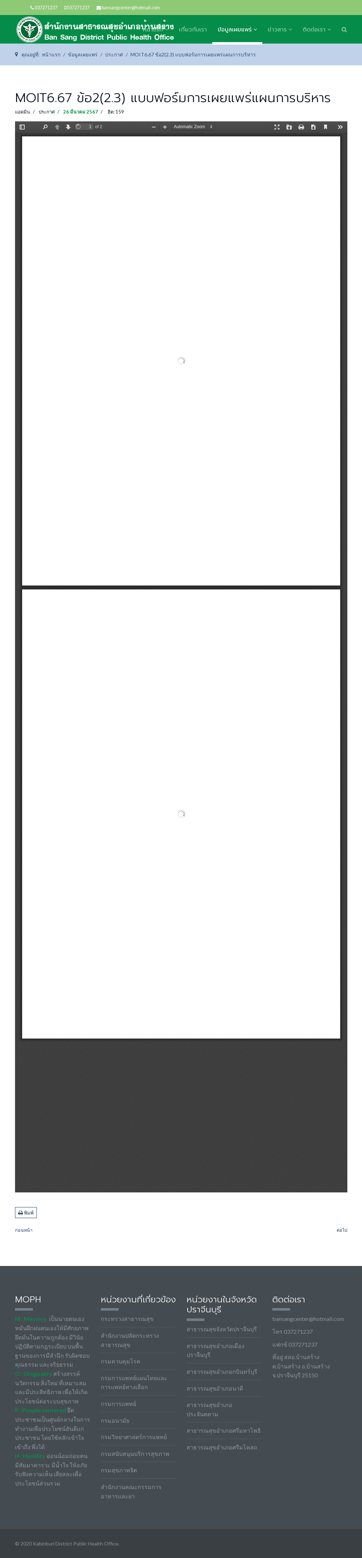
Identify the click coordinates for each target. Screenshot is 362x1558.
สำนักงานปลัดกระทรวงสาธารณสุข (130, 1340)
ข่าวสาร (277, 29)
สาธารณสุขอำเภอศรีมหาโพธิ (224, 1430)
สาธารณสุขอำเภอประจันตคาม (209, 1409)
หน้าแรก (153, 29)
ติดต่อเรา (314, 29)
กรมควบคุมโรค (120, 1361)
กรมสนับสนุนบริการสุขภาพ (135, 1453)
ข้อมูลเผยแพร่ (235, 29)
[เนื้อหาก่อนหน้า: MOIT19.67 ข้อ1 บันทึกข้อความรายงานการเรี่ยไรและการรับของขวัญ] (24, 1230)
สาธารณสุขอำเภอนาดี (215, 1388)
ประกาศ (47, 112)
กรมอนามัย (115, 1420)
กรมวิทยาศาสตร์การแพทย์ (134, 1436)
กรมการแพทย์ (118, 1403)
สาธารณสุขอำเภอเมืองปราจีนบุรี (215, 1350)
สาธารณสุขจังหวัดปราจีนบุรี (222, 1329)
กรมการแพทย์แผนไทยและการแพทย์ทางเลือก (134, 1382)
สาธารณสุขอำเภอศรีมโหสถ (222, 1447)
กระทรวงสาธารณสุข (127, 1318)
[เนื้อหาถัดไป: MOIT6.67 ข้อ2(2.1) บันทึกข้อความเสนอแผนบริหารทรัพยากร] (342, 1230)
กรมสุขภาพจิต (119, 1470)
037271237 (46, 7)
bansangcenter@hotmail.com (131, 7)
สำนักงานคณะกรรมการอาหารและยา (131, 1491)
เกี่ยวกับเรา (193, 29)
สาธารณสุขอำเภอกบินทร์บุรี (222, 1371)
